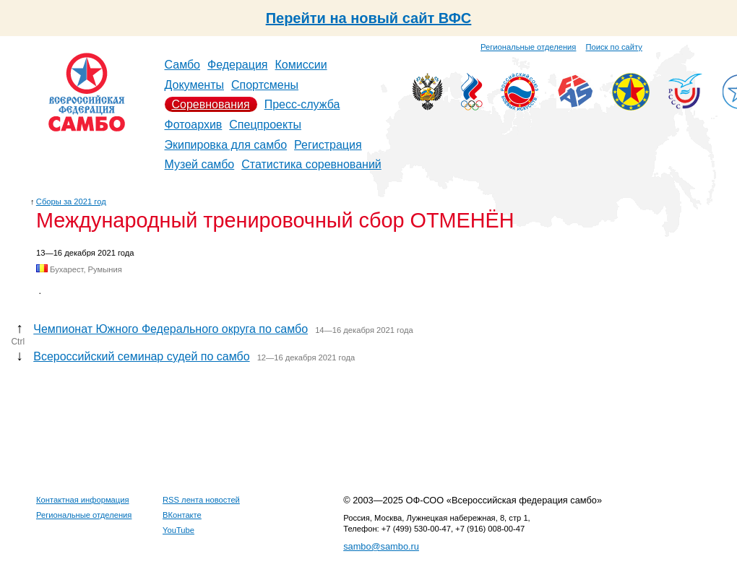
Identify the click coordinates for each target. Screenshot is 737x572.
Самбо (183, 64)
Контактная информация (82, 499)
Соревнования (211, 104)
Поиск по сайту (614, 47)
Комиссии (301, 64)
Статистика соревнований (311, 164)
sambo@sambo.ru (381, 546)
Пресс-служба (302, 104)
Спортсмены (264, 85)
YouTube (178, 530)
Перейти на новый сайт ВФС (369, 18)
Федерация (237, 64)
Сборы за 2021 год (71, 201)
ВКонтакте (182, 515)
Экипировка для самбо (226, 145)
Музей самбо (200, 164)
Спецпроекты (265, 124)
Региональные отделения (528, 47)
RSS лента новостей (201, 499)
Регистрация (328, 145)
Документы (194, 85)
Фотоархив (194, 124)
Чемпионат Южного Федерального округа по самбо (170, 329)
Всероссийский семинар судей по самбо (141, 356)
